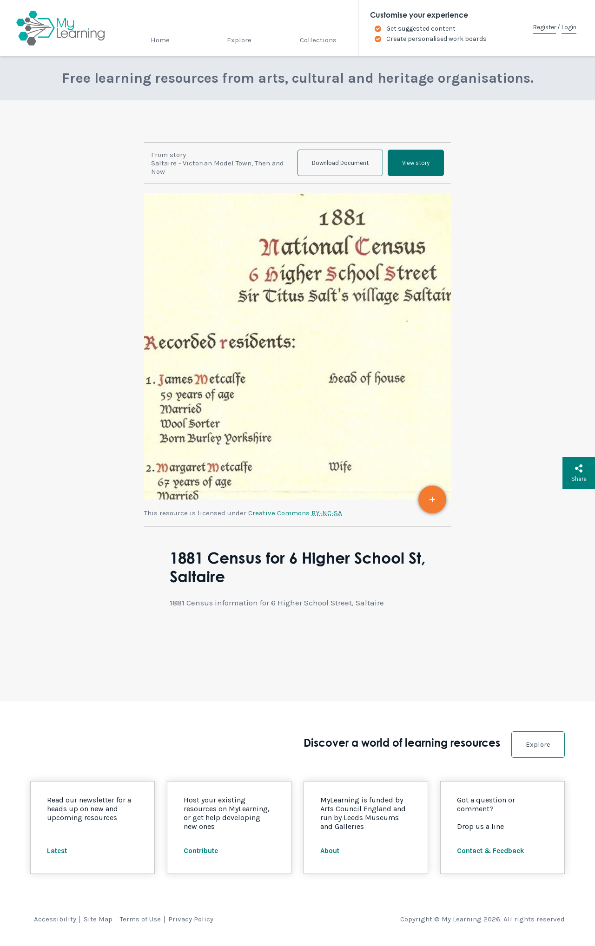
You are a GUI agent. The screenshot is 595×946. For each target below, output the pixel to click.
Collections (318, 40)
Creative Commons (295, 513)
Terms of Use (140, 919)
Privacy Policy (190, 919)
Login (569, 27)
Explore (239, 40)
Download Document (340, 162)
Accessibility (55, 919)
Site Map (98, 919)
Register (544, 27)
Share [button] (579, 473)
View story (416, 162)
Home (160, 40)
